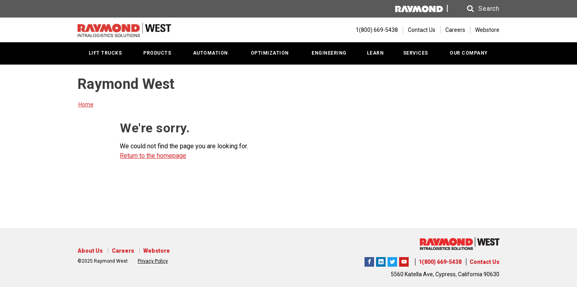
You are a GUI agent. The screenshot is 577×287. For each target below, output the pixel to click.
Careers (455, 30)
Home (86, 104)
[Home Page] (124, 30)
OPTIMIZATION (270, 53)
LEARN (375, 53)
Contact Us (421, 30)
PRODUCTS (157, 53)
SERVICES (415, 53)
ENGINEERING (329, 53)
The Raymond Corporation (404, 261)
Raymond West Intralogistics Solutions (369, 261)
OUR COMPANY (469, 53)
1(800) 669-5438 (440, 262)
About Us (90, 251)
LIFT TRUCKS (105, 53)
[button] (475, 9)
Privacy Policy (153, 261)
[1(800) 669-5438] (373, 29)
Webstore (487, 30)
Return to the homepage (153, 155)
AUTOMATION (210, 53)
